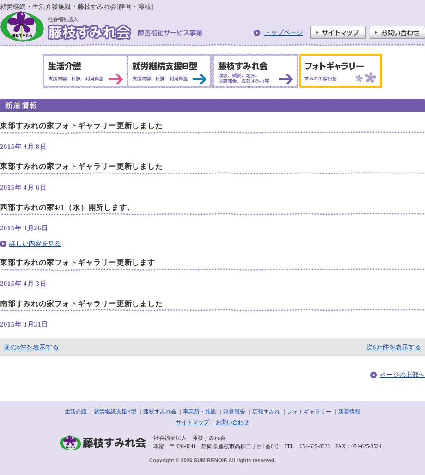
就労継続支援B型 (115, 411)
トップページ (283, 32)
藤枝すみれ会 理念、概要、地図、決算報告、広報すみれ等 (255, 71)
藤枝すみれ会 (159, 411)
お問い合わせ (397, 32)
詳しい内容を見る (35, 243)
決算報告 (234, 411)
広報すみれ (266, 411)
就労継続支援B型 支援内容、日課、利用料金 (170, 71)
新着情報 (349, 411)
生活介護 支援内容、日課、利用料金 (85, 71)
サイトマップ (338, 32)
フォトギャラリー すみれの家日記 (339, 71)
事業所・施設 (199, 411)
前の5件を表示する (31, 347)
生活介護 (76, 411)
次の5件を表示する (393, 347)
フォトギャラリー (309, 411)
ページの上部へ (402, 374)
